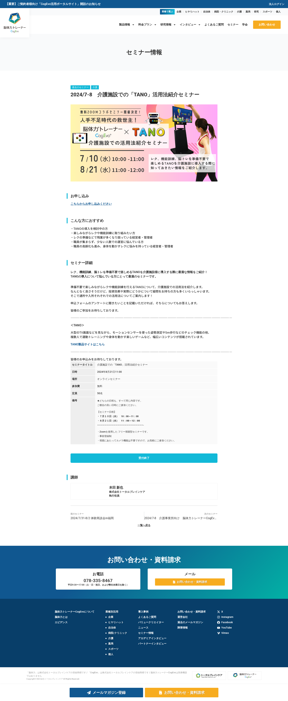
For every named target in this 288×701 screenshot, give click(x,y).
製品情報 (127, 24)
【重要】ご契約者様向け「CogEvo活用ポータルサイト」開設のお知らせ (53, 4)
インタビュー (190, 24)
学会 (245, 24)
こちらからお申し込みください (91, 204)
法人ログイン (276, 4)
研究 (256, 11)
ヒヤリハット (192, 11)
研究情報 (168, 24)
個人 (278, 11)
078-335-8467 (98, 580)
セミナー (232, 24)
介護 (239, 11)
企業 (179, 11)
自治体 (206, 11)
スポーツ (267, 11)
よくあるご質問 (214, 24)
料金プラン (147, 24)
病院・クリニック (223, 11)
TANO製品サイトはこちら (88, 344)
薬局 (248, 11)
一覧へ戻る (144, 525)
